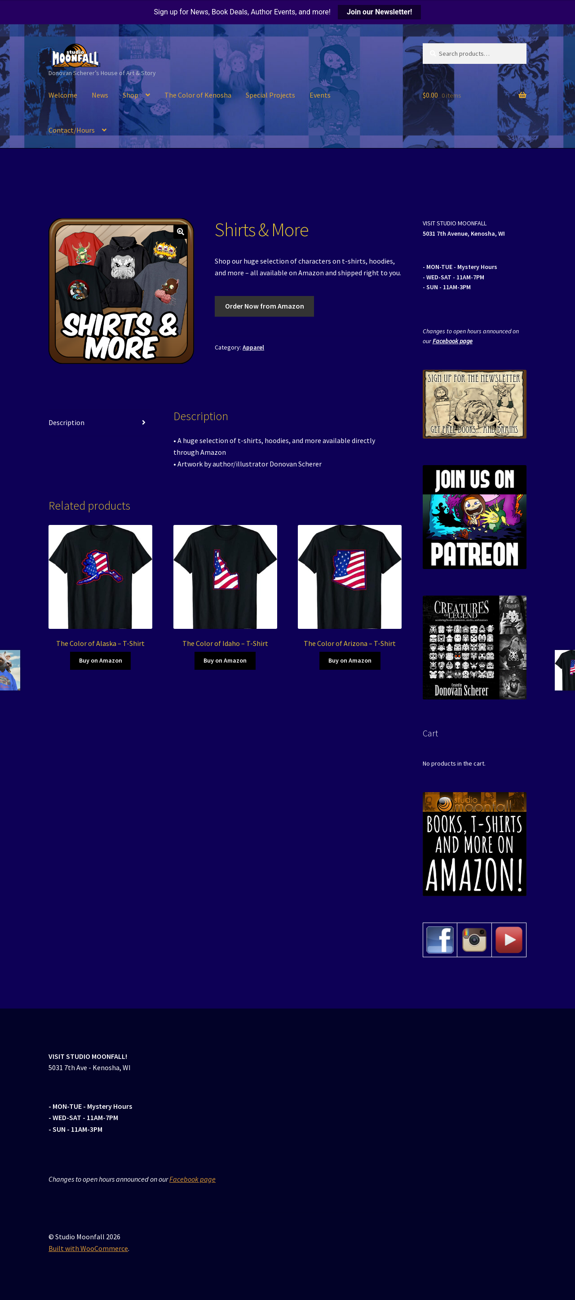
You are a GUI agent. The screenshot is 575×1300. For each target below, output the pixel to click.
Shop (130, 94)
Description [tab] (66, 422)
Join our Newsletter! (379, 12)
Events (320, 94)
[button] (180, 231)
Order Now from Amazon (264, 305)
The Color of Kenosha (197, 94)
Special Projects (270, 94)
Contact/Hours (72, 130)
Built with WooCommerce (88, 1248)
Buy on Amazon (100, 660)
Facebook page (453, 341)
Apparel (253, 347)
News (100, 94)
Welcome (63, 94)
